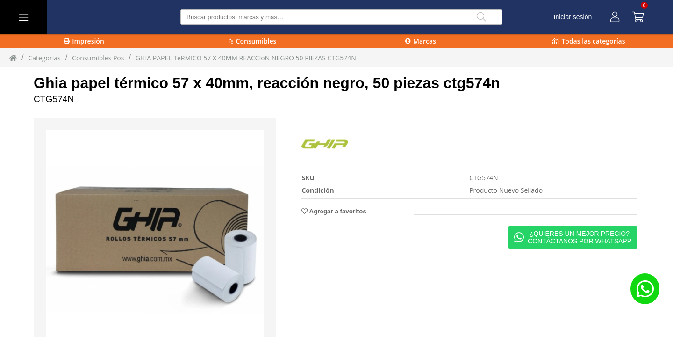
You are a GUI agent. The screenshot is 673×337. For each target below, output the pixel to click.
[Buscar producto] (341, 17)
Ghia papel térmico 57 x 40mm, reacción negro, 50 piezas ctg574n (267, 82)
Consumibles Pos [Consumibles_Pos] (98, 57)
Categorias (44, 57)
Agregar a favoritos (333, 211)
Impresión (84, 41)
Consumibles (253, 41)
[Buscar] (481, 17)
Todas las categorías (588, 41)
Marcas (420, 41)
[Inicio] (13, 57)
